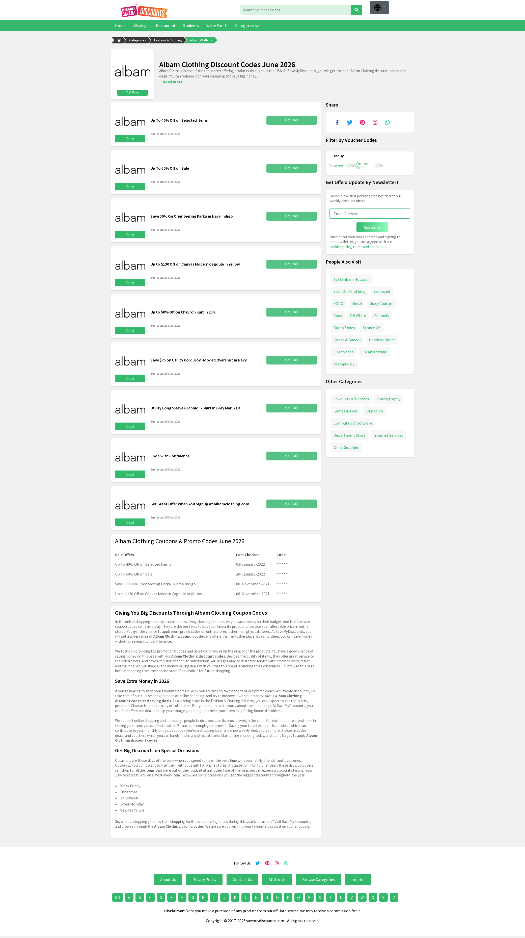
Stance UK (372, 326)
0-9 (117, 896)
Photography (388, 398)
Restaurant (166, 25)
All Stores (277, 878)
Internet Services (388, 434)
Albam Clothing (201, 40)
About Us (168, 878)
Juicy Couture (381, 302)
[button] (379, 7)
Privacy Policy (204, 878)
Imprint (358, 878)
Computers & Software (353, 422)
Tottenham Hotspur (351, 278)
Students (191, 25)
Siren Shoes (343, 351)
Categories (247, 25)
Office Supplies (346, 446)
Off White (358, 314)
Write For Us (217, 25)
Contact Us (242, 878)
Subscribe (372, 226)
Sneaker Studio (374, 351)
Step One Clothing (350, 290)
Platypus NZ (344, 363)
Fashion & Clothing (168, 40)
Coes (338, 314)
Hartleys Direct (382, 339)
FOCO (338, 302)
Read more (173, 81)
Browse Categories (318, 878)
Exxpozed (382, 290)
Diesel (356, 302)
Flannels (381, 314)
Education (374, 410)
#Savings (140, 25)
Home (120, 25)
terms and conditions (369, 246)
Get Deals (291, 119)
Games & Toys (345, 410)
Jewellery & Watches (351, 398)
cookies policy (340, 246)
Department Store (350, 434)
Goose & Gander (347, 339)
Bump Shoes (344, 326)
